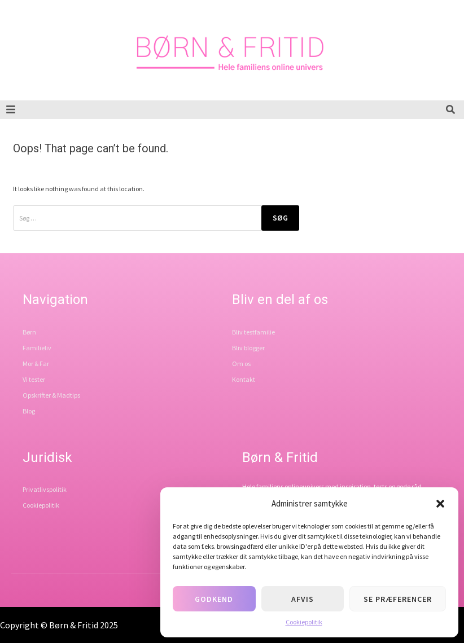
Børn (29, 332)
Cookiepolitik (304, 622)
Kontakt (243, 379)
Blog (29, 411)
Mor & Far (36, 363)
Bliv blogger (248, 347)
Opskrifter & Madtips (51, 395)
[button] (440, 503)
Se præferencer (398, 599)
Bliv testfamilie (253, 332)
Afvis (302, 599)
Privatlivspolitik (45, 489)
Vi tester (34, 379)
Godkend (214, 599)
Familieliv (37, 347)
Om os (241, 363)
